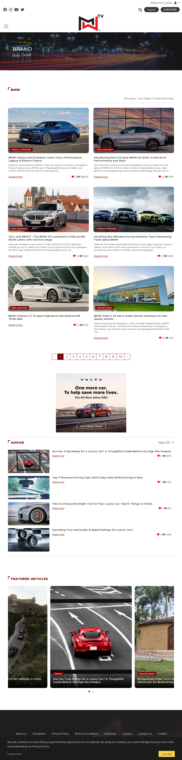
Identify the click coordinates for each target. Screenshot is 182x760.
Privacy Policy (60, 733)
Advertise (110, 733)
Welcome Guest (163, 3)
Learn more (14, 753)
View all (166, 442)
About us (21, 733)
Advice (58, 673)
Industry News (105, 307)
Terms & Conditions (86, 733)
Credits (162, 733)
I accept (167, 753)
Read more (16, 176)
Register (151, 9)
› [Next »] (127, 357)
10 (120, 357)
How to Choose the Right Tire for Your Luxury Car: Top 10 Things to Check (102, 503)
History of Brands (21, 149)
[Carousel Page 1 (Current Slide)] (89, 691)
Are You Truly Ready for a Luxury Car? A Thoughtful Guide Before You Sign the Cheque (111, 451)
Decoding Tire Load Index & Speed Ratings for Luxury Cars (92, 529)
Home (16, 55)
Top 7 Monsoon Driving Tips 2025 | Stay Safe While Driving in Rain (97, 477)
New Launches (105, 149)
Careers (127, 733)
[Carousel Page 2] (93, 691)
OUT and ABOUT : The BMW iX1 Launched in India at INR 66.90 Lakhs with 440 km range (47, 238)
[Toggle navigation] (6, 26)
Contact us (145, 733)
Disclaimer (39, 733)
